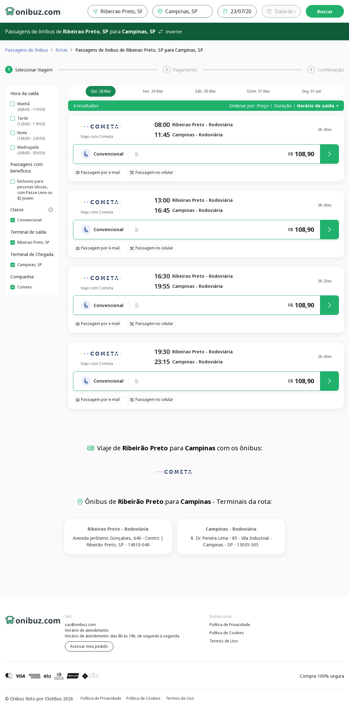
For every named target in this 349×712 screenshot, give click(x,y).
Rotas (61, 50)
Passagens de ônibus (26, 50)
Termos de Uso (223, 641)
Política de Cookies (226, 632)
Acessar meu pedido (89, 646)
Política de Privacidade (229, 624)
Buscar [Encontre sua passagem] (325, 11)
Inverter (170, 32)
